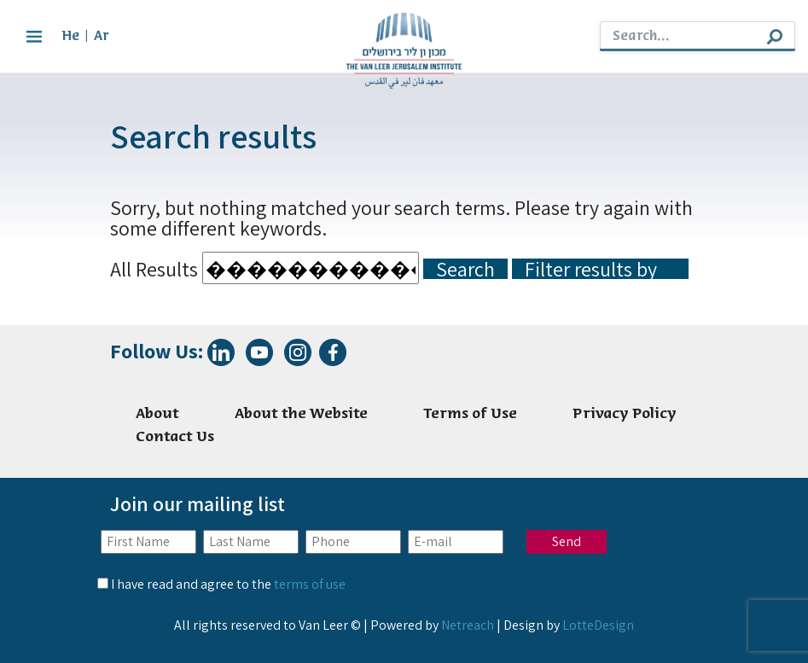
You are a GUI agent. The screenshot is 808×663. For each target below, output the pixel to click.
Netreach (467, 625)
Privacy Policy (625, 414)
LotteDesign (598, 625)
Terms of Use (470, 414)
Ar (101, 36)
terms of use (310, 584)
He (70, 36)
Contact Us (175, 437)
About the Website (301, 414)
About (157, 414)
